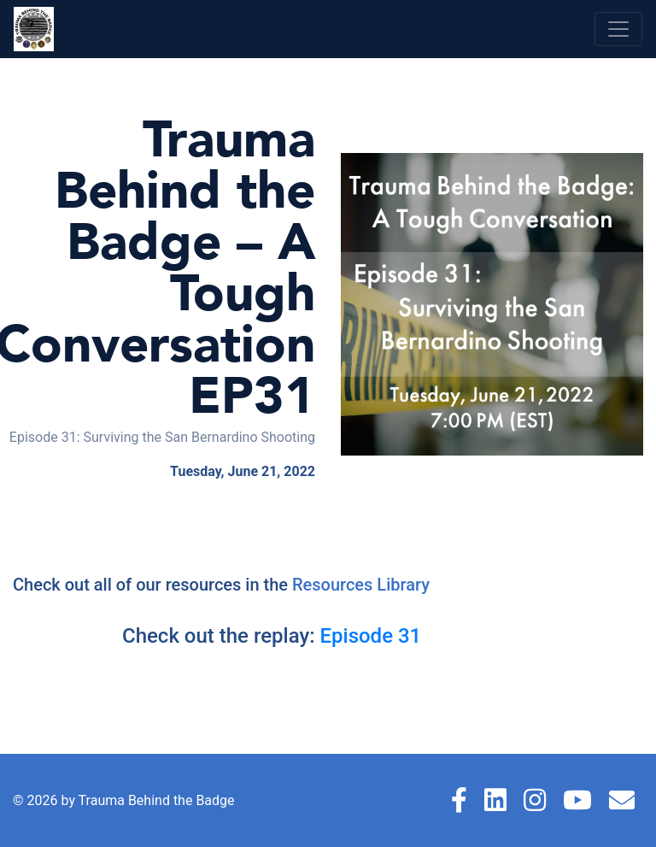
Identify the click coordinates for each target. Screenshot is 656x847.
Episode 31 (370, 636)
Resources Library (361, 584)
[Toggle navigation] (618, 29)
